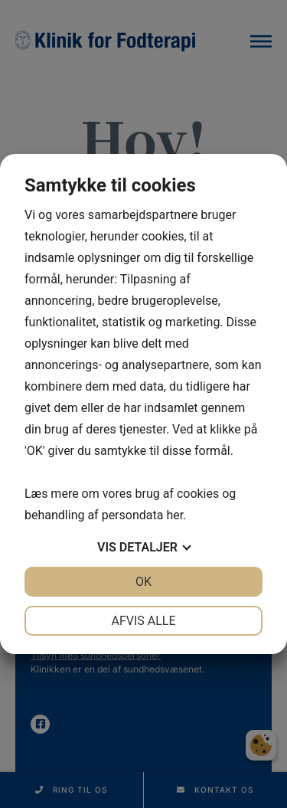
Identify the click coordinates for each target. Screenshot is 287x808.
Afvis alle (143, 620)
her (174, 515)
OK (143, 581)
